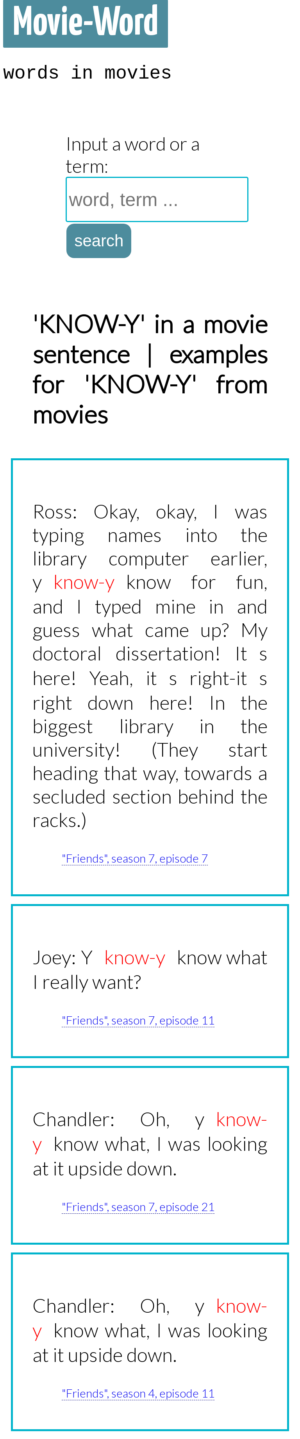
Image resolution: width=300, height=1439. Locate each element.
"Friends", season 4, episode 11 (138, 1393)
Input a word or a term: (133, 154)
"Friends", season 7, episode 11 (138, 1020)
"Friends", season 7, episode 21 (138, 1206)
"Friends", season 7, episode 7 (135, 858)
